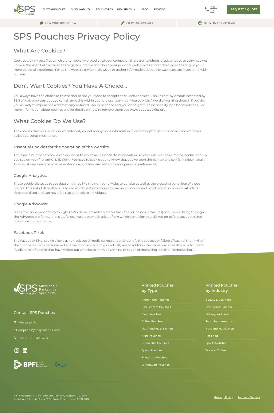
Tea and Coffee (216, 351)
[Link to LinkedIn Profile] (25, 351)
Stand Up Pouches (154, 358)
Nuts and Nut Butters (220, 329)
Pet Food (212, 336)
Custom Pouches (54, 9)
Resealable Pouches (155, 344)
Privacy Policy (223, 397)
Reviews (159, 9)
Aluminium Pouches (155, 300)
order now (68, 22)
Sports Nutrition (217, 344)
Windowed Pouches (156, 365)
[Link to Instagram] (17, 351)
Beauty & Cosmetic (219, 300)
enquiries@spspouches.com (39, 331)
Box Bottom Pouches (156, 308)
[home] (24, 9)
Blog (144, 9)
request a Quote (244, 9)
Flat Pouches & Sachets (158, 329)
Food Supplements (219, 322)
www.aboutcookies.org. (148, 109)
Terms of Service (249, 397)
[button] (104, 9)
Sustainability (80, 9)
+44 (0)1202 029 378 (33, 338)
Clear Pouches (151, 315)
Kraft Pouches (151, 336)
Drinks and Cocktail (219, 308)
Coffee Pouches (152, 322)
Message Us (27, 323)
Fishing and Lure (217, 315)
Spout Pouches (152, 351)
